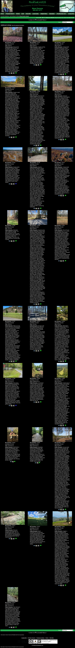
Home (2, 13)
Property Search (10, 13)
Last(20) (40, 19)
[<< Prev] (30, 19)
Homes (18, 13)
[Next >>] (44, 19)
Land (23, 13)
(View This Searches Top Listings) (18, 25)
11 (37, 19)
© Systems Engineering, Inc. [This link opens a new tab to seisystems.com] (37, 645)
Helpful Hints (44, 13)
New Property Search (24, 16)
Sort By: (60, 22)
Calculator (51, 13)
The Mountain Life (61, 13)
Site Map (52, 637)
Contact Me (71, 13)
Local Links (35, 13)
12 (38, 19)
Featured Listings (40, 637)
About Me (28, 13)
